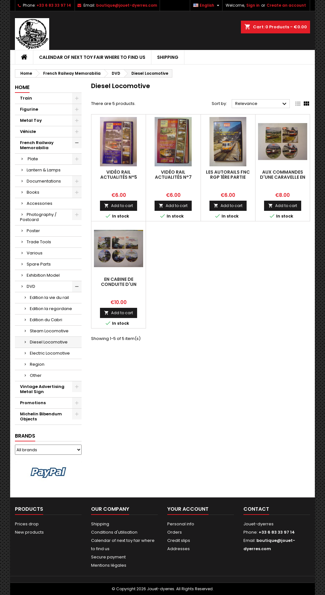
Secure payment (108, 557)
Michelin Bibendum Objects (41, 416)
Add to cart (118, 205)
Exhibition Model (43, 275)
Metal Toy (31, 120)
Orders (174, 532)
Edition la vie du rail (49, 297)
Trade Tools (39, 242)
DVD (31, 286)
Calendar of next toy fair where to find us (92, 57)
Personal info (180, 524)
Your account (188, 509)
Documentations (44, 181)
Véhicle (28, 131)
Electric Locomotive (50, 353)
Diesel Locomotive (49, 342)
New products (29, 532)
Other (36, 375)
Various (35, 253)
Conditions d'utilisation (114, 532)
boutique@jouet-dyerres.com (126, 5)
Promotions (33, 403)
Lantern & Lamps (44, 170)
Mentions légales (108, 565)
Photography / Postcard (38, 217)
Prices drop (27, 524)
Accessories (39, 203)
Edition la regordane (51, 309)
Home (22, 87)
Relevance (261, 104)
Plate (32, 159)
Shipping (167, 57)
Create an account (286, 5)
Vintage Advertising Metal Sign (42, 389)
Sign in (253, 5)
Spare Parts (39, 264)
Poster (33, 231)
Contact (256, 509)
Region (37, 364)
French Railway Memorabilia (37, 145)
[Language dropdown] (207, 5)
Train (26, 98)
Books (33, 192)
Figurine (29, 109)
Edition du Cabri (46, 320)
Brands (25, 435)
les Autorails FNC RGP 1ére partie (228, 174)
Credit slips (178, 540)
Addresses (178, 549)
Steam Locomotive (49, 331)
